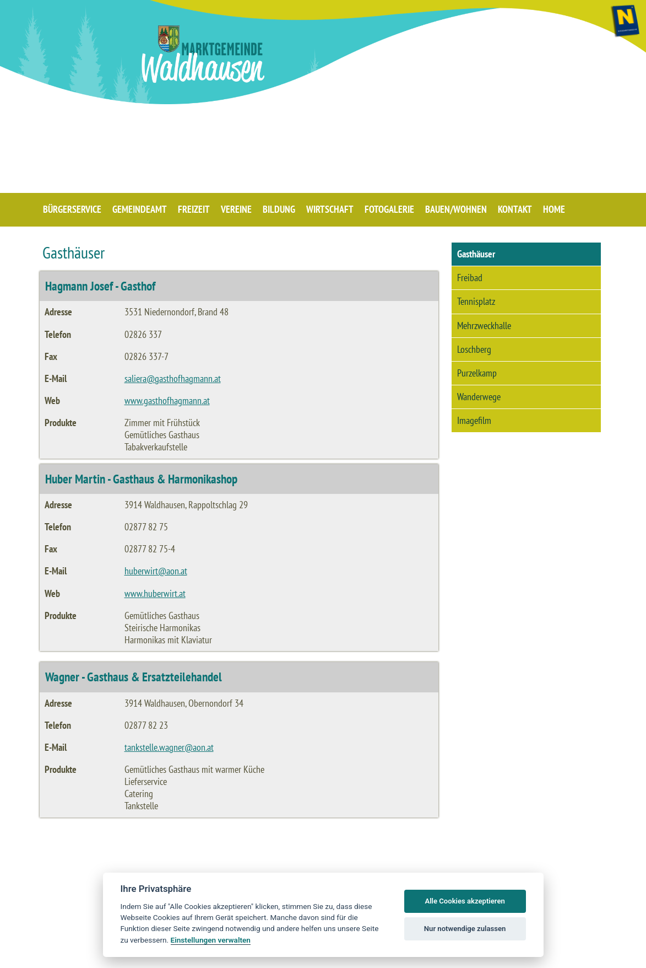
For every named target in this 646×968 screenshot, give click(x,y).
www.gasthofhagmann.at (167, 400)
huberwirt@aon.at (155, 570)
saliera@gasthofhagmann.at (172, 378)
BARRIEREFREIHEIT (549, 956)
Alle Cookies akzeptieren (464, 901)
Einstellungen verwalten (211, 939)
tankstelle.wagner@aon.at (169, 747)
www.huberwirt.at (155, 593)
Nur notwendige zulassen (465, 928)
